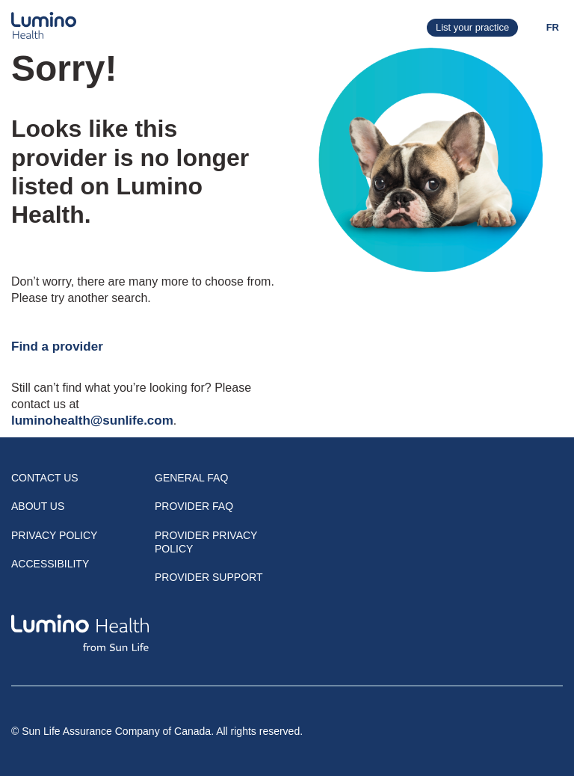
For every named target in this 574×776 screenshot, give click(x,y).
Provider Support (208, 577)
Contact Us (44, 478)
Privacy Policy (54, 535)
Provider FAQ (194, 506)
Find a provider (57, 346)
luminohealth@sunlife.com (92, 420)
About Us (37, 506)
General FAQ (191, 478)
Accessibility (50, 564)
